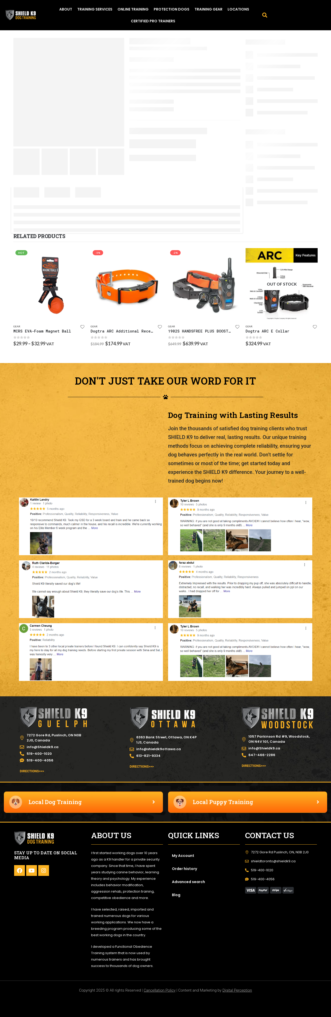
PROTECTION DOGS (171, 9)
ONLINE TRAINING (133, 9)
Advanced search (188, 881)
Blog (176, 894)
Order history (184, 868)
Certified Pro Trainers (153, 21)
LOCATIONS (238, 9)
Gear (16, 326)
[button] (265, 15)
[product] (49, 284)
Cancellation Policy (160, 990)
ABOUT (65, 9)
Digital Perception (237, 990)
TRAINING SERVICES (94, 9)
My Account (183, 855)
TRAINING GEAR (208, 9)
